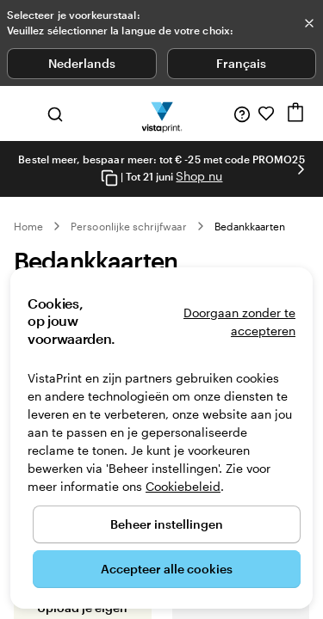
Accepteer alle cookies (167, 568)
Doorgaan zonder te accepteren (239, 321)
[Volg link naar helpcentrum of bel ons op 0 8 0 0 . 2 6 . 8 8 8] (242, 113)
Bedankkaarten (250, 226)
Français (241, 63)
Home (28, 226)
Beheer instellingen (166, 524)
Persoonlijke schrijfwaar (128, 226)
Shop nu (199, 176)
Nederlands (81, 63)
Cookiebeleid (183, 486)
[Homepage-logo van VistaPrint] (161, 113)
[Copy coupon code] (109, 178)
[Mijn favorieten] (266, 113)
